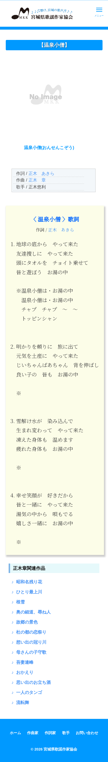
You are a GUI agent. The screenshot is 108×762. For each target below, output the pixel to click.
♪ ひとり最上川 (27, 591)
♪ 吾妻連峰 (22, 662)
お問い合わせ (87, 733)
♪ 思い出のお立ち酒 (31, 682)
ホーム (15, 733)
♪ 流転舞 (20, 702)
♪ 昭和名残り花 (27, 581)
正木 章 (37, 180)
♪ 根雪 (18, 601)
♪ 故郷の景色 (25, 622)
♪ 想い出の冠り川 (29, 642)
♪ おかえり (22, 672)
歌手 (66, 733)
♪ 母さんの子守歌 (29, 652)
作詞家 (50, 733)
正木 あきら (41, 173)
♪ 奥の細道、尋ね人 (31, 611)
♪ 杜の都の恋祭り (29, 632)
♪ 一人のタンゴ (27, 692)
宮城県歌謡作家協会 (60, 749)
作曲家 (32, 733)
